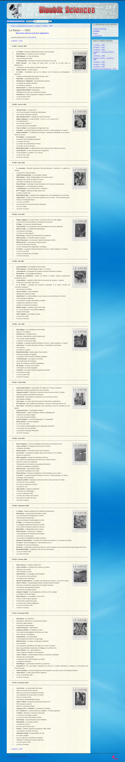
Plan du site (10, 757)
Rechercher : (30, 21)
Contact (27, 757)
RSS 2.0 (33, 757)
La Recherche (97, 36)
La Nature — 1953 (17, 749)
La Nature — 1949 (99, 64)
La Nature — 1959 (99, 49)
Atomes (95, 33)
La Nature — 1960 (99, 55)
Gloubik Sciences (79, 8)
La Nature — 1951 (17, 40)
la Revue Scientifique (99, 29)
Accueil (13, 25)
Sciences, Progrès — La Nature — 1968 (104, 58)
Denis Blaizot (32, 37)
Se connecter (19, 757)
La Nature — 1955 (99, 62)
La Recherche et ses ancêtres (25, 25)
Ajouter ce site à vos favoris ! (16, 21)
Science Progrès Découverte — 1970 (105, 69)
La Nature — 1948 (99, 45)
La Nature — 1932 (99, 66)
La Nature (37, 25)
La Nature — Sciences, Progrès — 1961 (104, 52)
